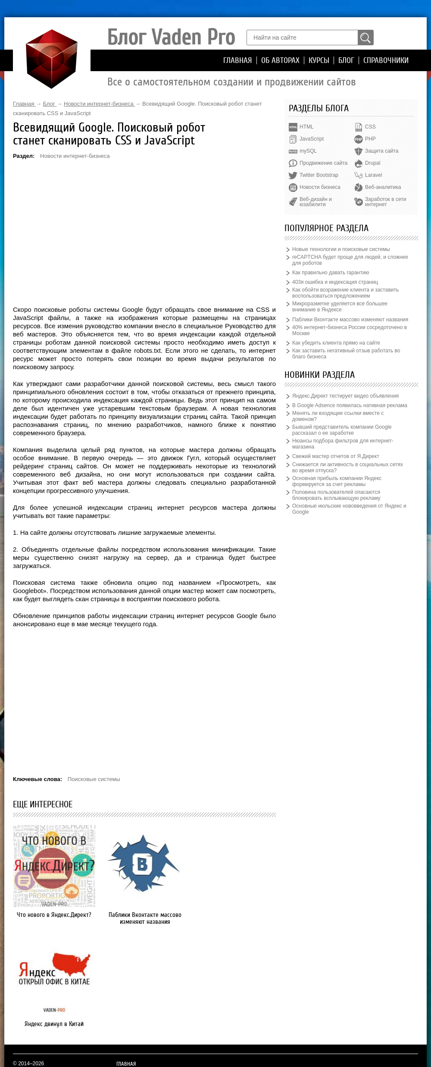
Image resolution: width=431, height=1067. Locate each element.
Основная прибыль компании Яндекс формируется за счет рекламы (336, 481)
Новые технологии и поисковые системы (341, 249)
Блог (346, 60)
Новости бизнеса (320, 187)
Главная (237, 60)
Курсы (319, 60)
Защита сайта (381, 151)
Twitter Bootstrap (319, 175)
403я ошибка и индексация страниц (335, 282)
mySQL (308, 151)
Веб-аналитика (383, 187)
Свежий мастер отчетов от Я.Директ (335, 456)
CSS (370, 127)
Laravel (373, 175)
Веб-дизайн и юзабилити (316, 201)
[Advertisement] (144, 232)
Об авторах (280, 60)
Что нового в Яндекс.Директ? (54, 915)
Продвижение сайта (323, 163)
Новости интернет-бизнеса (75, 156)
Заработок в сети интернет (385, 201)
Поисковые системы (94, 779)
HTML (307, 127)
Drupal (372, 163)
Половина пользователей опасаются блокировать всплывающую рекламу (336, 495)
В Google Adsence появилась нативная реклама (349, 405)
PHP (370, 139)
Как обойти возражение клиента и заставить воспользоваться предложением (345, 293)
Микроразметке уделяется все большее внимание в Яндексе (339, 307)
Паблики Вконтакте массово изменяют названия (144, 918)
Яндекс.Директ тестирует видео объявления (345, 396)
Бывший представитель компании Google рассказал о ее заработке (342, 430)
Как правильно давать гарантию (330, 273)
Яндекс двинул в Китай (235, 915)
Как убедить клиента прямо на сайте (336, 343)
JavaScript (312, 139)
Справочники (386, 60)
